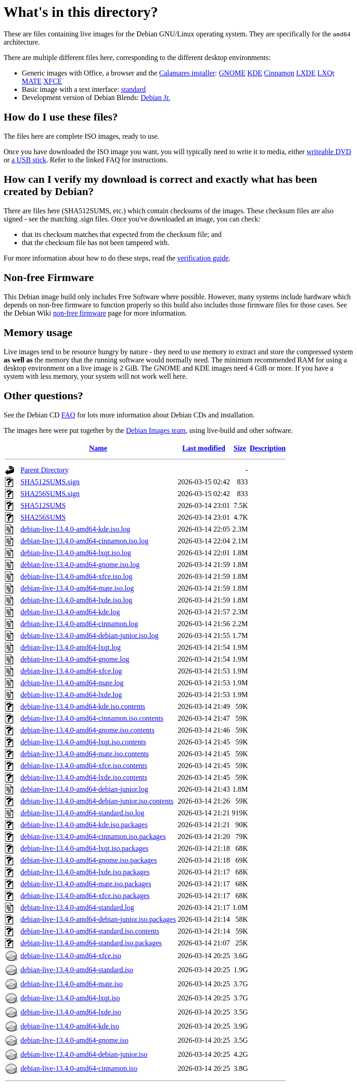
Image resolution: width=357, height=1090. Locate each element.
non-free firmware (79, 313)
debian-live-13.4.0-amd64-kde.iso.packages (84, 825)
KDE (254, 73)
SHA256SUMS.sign (49, 493)
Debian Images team (156, 430)
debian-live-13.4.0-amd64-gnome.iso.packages (88, 860)
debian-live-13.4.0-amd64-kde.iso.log (75, 529)
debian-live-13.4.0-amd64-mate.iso (71, 984)
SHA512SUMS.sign (49, 482)
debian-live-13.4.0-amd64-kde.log (70, 612)
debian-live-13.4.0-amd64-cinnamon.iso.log (84, 541)
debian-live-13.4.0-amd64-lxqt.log (70, 647)
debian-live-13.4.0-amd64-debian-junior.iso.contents (97, 801)
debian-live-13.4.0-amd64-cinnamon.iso (78, 1068)
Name (98, 448)
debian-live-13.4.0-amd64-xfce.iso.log (76, 576)
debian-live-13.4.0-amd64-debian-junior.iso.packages (98, 919)
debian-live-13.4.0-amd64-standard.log (77, 907)
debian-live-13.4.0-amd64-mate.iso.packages (85, 884)
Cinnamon (279, 73)
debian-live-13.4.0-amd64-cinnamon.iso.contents (92, 718)
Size (239, 448)
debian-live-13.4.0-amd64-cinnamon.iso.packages (93, 836)
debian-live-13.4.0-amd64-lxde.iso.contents (83, 777)
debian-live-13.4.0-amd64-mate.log (72, 683)
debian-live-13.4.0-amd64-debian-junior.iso (83, 1054)
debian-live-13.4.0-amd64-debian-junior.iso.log (89, 635)
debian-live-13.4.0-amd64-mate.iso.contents (84, 754)
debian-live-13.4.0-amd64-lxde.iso (70, 1012)
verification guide (202, 258)
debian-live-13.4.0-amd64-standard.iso (76, 970)
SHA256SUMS (43, 517)
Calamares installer (187, 73)
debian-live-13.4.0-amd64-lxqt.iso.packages (84, 848)
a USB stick (28, 160)
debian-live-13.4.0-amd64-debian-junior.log (84, 789)
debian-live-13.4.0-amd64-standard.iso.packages (91, 943)
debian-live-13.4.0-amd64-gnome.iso (74, 1040)
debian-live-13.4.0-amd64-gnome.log (74, 659)
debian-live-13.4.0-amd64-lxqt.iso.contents (83, 742)
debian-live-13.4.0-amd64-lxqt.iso (70, 998)
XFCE (53, 81)
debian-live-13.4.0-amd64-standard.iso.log (82, 813)
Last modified (203, 448)
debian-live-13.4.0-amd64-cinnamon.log (79, 624)
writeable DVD (329, 152)
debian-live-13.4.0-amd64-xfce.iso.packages (84, 895)
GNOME (232, 73)
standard (133, 89)
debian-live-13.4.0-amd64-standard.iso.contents (89, 931)
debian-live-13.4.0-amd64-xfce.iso (70, 955)
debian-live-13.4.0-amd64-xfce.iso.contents (83, 765)
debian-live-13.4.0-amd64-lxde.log (71, 694)
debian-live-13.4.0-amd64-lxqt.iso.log (75, 553)
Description (268, 448)
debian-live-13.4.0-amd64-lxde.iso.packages (84, 872)
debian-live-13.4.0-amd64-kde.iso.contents (82, 706)
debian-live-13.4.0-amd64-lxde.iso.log (76, 600)
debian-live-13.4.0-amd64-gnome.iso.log (79, 564)
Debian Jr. (155, 97)
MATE (32, 81)
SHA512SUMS (43, 505)
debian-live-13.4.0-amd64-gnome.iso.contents (87, 730)
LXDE (306, 73)
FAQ (68, 415)
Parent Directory (44, 470)
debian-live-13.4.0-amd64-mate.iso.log (77, 588)
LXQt (325, 73)
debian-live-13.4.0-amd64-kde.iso (69, 1026)
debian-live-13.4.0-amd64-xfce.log (71, 671)
